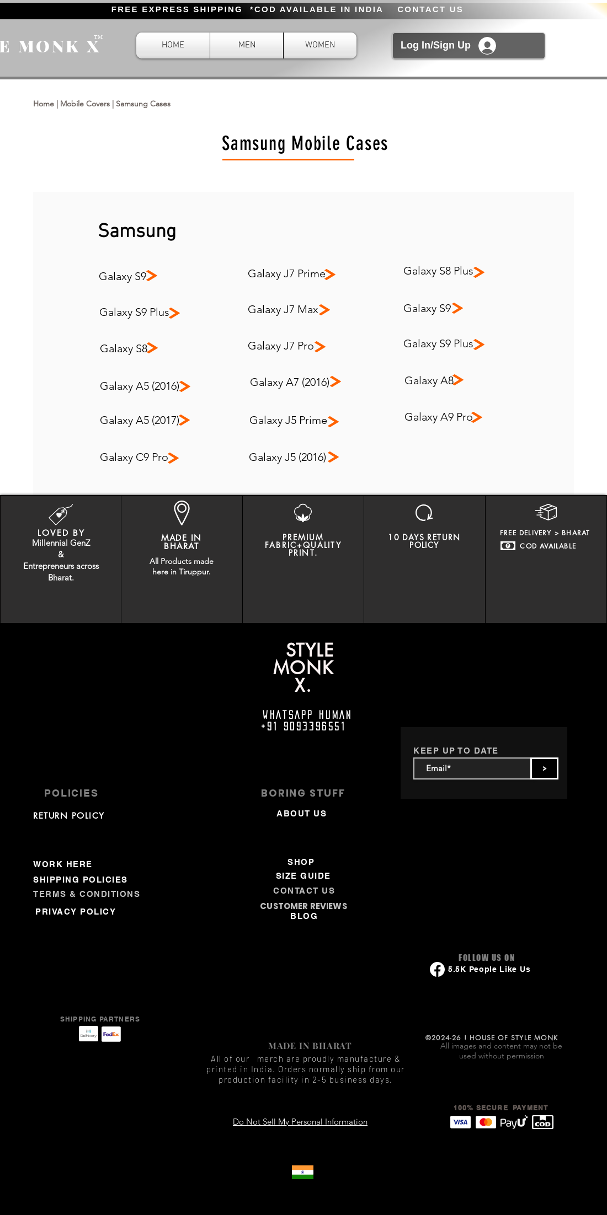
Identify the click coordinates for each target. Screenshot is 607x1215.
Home (43, 104)
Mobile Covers (85, 104)
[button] (246, 45)
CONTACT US (430, 9)
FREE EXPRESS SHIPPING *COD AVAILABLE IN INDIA (247, 9)
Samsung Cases (143, 104)
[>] (544, 768)
